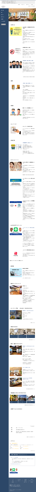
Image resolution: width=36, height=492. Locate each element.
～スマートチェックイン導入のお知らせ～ (29, 228)
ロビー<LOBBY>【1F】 (26, 367)
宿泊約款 (32, 479)
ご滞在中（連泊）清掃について (27, 83)
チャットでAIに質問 (14, 457)
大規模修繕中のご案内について (27, 142)
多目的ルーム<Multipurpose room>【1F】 (28, 346)
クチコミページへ (32, 450)
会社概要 (25, 479)
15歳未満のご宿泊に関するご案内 (28, 60)
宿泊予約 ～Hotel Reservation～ (28, 310)
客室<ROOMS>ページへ (31, 339)
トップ (13, 479)
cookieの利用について (12, 490)
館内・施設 (19, 479)
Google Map (32, 426)
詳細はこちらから (32, 322)
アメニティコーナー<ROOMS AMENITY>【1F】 (27, 378)
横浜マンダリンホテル (15, 485)
